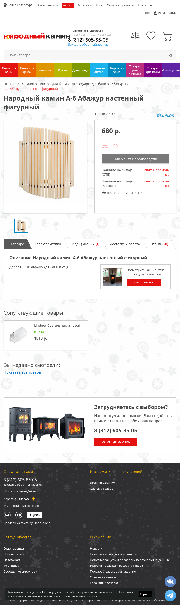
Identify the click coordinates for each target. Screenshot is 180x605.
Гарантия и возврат (104, 583)
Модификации (85, 244)
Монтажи (85, 5)
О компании (46, 5)
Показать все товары (23, 372)
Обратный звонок (116, 442)
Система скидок (101, 488)
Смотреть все (143, 282)
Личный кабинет (102, 483)
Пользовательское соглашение (113, 571)
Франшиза (11, 565)
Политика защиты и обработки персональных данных (129, 560)
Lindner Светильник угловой (57, 325)
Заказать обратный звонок (88, 44)
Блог (99, 5)
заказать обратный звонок (23, 484)
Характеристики (48, 244)
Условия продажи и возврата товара (116, 565)
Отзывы (159, 244)
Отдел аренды (14, 548)
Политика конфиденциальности (113, 554)
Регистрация (167, 13)
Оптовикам (12, 560)
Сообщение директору (20, 571)
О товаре (16, 244)
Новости (96, 548)
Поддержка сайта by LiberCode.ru (28, 523)
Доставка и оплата (125, 244)
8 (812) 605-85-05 (88, 39)
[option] (45, 166)
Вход (146, 13)
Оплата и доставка (120, 5)
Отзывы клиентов (103, 577)
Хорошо (145, 594)
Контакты (145, 5)
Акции (67, 5)
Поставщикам (14, 554)
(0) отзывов (165, 114)
